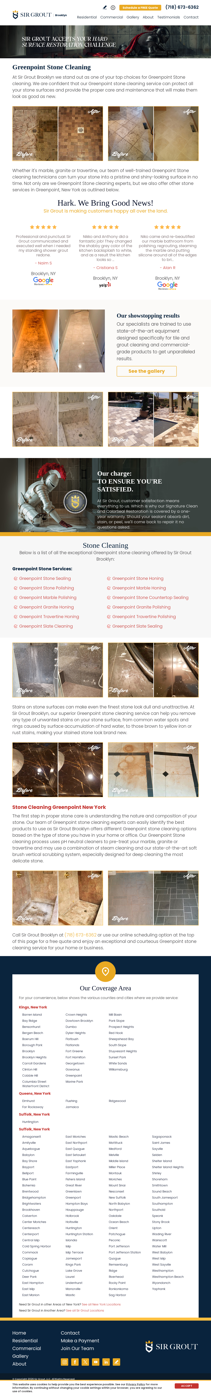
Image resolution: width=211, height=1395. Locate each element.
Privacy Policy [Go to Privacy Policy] (135, 1384)
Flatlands (72, 1045)
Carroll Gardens (34, 1063)
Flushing (71, 1101)
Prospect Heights (121, 1027)
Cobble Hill (30, 1075)
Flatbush (72, 1039)
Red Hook (116, 1033)
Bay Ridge (29, 1021)
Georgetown (75, 1063)
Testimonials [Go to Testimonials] (168, 17)
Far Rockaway (32, 1107)
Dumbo (71, 1027)
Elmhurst (28, 1101)
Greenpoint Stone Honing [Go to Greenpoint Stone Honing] (138, 578)
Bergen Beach (32, 1033)
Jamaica (72, 1107)
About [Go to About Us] (148, 17)
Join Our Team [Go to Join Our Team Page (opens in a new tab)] (77, 1348)
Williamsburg (118, 1069)
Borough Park (32, 1045)
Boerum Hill (30, 1039)
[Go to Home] (42, 14)
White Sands (118, 1063)
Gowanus (73, 1069)
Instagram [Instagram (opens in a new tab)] (64, 1362)
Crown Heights (76, 1015)
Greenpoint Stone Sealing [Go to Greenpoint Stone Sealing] (45, 578)
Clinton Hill (29, 1069)
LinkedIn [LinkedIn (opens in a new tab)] (106, 1362)
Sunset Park (117, 1057)
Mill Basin (115, 1015)
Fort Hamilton (75, 1057)
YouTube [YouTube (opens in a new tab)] (95, 1362)
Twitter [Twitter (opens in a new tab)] (85, 1362)
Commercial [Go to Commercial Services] (111, 17)
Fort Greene (74, 1051)
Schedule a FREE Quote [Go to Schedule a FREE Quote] (140, 8)
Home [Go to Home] (19, 1333)
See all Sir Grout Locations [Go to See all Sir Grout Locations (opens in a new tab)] (85, 1310)
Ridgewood (117, 1101)
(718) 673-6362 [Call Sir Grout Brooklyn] (182, 7)
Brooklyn (28, 1051)
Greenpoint (74, 1075)
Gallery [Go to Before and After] (133, 17)
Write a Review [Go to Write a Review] (105, 7)
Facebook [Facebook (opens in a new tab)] (75, 1362)
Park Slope (116, 1021)
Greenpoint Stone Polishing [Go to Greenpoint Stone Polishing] (46, 588)
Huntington (30, 1122)
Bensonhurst (31, 1027)
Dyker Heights (76, 1033)
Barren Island (32, 1015)
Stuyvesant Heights (123, 1051)
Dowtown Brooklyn (79, 1021)
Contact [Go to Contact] (191, 17)
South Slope (117, 1045)
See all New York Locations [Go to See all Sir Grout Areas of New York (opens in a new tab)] (101, 1304)
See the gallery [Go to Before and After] (147, 371)
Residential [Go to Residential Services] (87, 17)
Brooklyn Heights (34, 1057)
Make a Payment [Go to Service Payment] (80, 1341)
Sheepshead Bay (121, 1039)
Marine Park (74, 1082)
